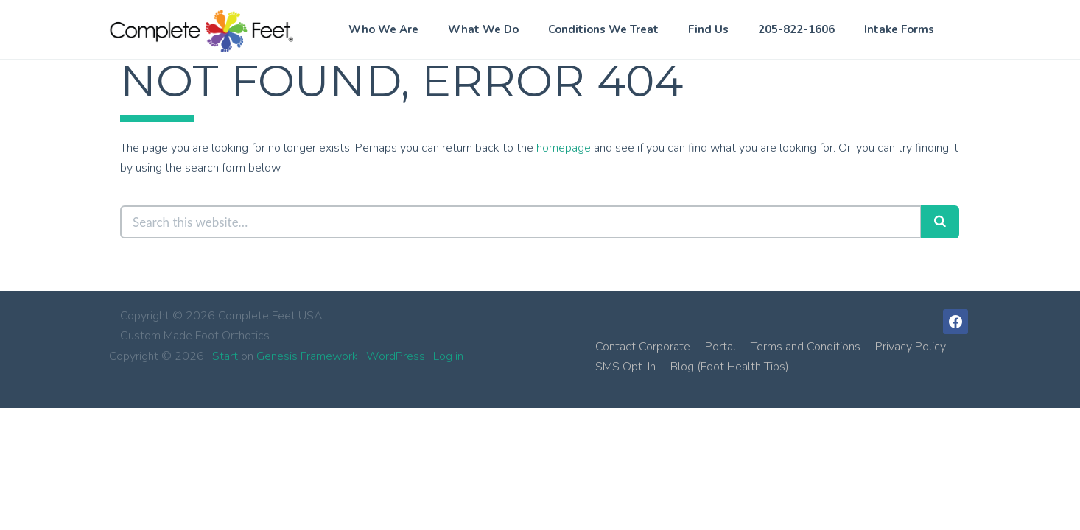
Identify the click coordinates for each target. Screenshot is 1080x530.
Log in (448, 356)
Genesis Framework (307, 356)
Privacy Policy (910, 347)
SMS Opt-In (625, 366)
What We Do (483, 29)
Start (225, 356)
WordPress (395, 356)
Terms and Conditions (805, 347)
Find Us (708, 29)
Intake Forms (899, 29)
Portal (720, 347)
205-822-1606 (796, 29)
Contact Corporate (642, 347)
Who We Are (383, 29)
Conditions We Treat (603, 29)
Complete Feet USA (201, 30)
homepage (563, 148)
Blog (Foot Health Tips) (729, 366)
